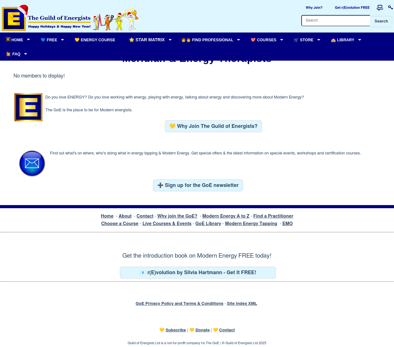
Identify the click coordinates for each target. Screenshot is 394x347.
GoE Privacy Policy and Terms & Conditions (179, 303)
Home (107, 216)
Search (381, 21)
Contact (144, 216)
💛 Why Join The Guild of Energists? (213, 126)
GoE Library (208, 223)
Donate (202, 330)
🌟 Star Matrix (147, 39)
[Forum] (380, 8)
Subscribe (175, 330)
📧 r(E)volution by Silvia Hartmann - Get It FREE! (198, 272)
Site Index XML (242, 303)
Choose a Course (119, 223)
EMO (287, 223)
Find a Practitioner (273, 216)
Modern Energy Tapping (251, 223)
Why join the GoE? (177, 216)
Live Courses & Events (166, 223)
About (125, 216)
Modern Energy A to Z (225, 216)
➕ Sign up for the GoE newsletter (198, 185)
